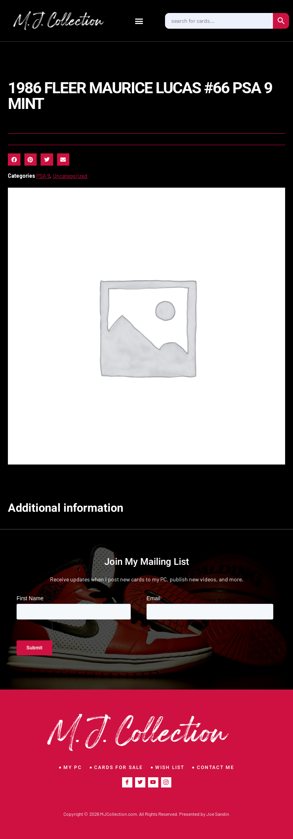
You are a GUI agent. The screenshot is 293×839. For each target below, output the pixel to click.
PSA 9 (43, 175)
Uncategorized (70, 175)
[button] (139, 20)
